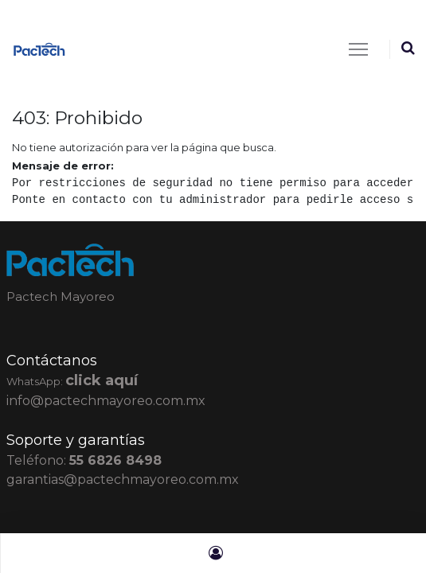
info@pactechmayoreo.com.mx (105, 400)
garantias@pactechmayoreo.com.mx (122, 479)
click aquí (101, 380)
